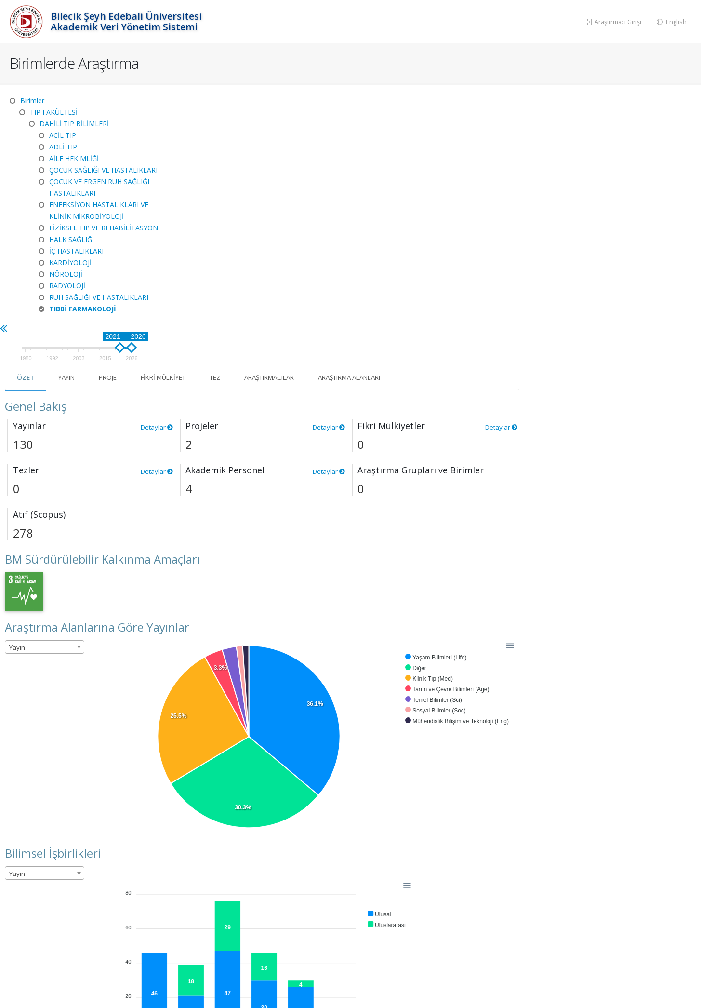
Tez (403, 143)
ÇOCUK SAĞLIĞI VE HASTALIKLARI (103, 170)
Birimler (32, 100)
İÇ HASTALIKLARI (76, 250)
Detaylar (330, 192)
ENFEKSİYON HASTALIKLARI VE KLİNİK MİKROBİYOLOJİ (98, 210)
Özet (201, 143)
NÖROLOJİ (65, 274)
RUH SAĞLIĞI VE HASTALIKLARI (98, 297)
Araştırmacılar (462, 143)
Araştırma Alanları (551, 143)
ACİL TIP (62, 135)
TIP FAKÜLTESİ (54, 112)
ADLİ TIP (63, 146)
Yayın (243, 143)
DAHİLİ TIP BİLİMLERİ (74, 123)
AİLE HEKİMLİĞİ (74, 158)
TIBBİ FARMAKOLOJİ (82, 308)
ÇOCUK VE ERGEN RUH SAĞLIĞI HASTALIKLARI (99, 187)
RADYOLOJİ (67, 285)
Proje (287, 143)
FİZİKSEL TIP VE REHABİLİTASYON (103, 227)
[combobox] (219, 412)
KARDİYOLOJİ (70, 262)
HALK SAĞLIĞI (71, 239)
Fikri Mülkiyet (347, 143)
